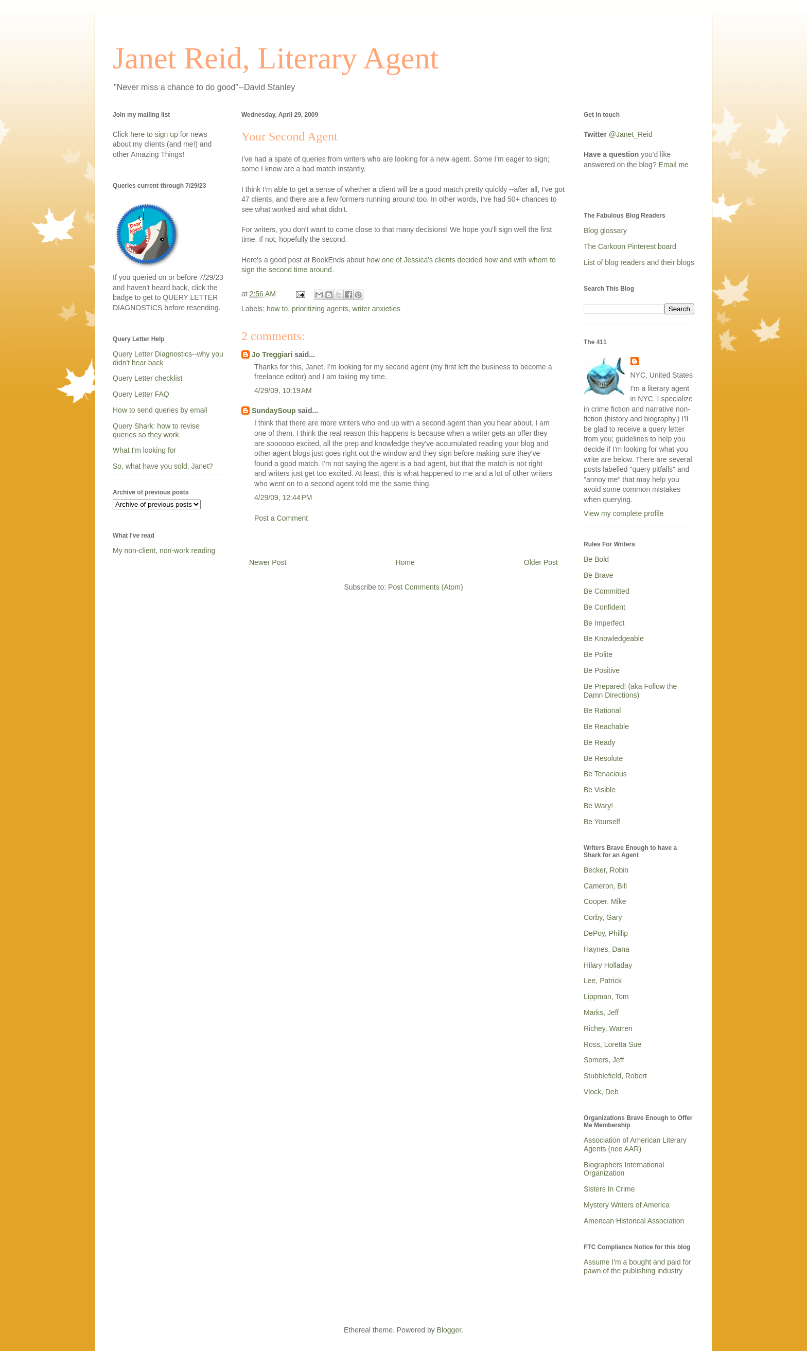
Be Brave (598, 575)
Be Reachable (606, 726)
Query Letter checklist (147, 378)
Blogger (449, 1330)
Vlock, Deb (601, 1092)
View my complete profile (623, 513)
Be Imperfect (604, 623)
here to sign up (155, 134)
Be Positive (602, 670)
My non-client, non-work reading (164, 550)
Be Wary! (598, 806)
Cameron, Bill (605, 886)
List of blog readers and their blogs (639, 262)
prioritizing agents (320, 309)
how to (277, 309)
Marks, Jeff (601, 1012)
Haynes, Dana (606, 949)
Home (404, 562)
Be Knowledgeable (614, 638)
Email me (674, 165)
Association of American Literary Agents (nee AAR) (635, 1144)
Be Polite (598, 654)
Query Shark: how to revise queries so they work (156, 430)
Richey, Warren (608, 1028)
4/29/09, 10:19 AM (283, 390)
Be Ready (599, 742)
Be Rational (602, 710)
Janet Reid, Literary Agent (275, 58)
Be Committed (606, 591)
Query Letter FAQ (141, 394)
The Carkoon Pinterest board (630, 246)
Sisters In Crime (609, 1189)
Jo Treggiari (272, 354)
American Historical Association (634, 1221)
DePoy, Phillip (606, 933)
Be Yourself (602, 821)
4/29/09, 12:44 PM (283, 497)
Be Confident (604, 607)
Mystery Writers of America (627, 1205)
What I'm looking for (144, 450)
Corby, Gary (603, 917)
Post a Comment (281, 518)
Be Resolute (603, 758)
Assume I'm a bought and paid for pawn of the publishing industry (637, 1266)
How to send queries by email (160, 410)
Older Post (541, 562)
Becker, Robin (606, 870)
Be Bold (596, 559)
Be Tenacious (605, 774)
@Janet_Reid (631, 134)
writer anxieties (376, 309)
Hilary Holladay (608, 965)
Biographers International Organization (624, 1169)
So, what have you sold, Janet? (163, 466)
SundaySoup (274, 410)
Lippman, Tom (606, 996)
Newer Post (267, 562)
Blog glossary (605, 230)
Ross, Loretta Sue (612, 1044)
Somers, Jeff (604, 1060)
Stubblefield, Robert (615, 1076)
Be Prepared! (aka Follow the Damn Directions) (630, 690)
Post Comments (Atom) (425, 587)
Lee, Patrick (603, 980)
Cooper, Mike (605, 901)
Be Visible (600, 790)
